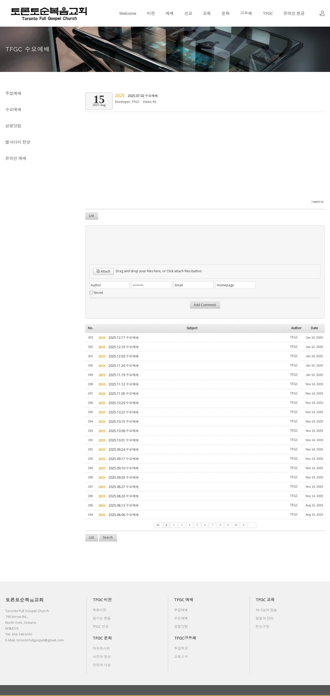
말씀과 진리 (264, 618)
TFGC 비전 (102, 599)
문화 (225, 13)
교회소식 (181, 656)
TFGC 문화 (102, 638)
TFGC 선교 (101, 626)
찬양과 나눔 (102, 664)
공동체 (246, 13)
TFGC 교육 (265, 599)
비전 (151, 13)
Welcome (127, 13)
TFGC (268, 13)
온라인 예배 (15, 158)
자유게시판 (101, 648)
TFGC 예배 (183, 599)
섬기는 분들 (102, 618)
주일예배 (13, 93)
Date (314, 328)
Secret (98, 292)
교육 (207, 13)
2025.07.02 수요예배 (143, 95)
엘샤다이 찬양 (17, 142)
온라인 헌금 (293, 13)
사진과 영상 (102, 656)
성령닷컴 (13, 125)
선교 (188, 13)
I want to (318, 201)
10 (235, 524)
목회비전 (99, 610)
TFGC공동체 (185, 638)
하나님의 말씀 (266, 610)
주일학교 (181, 648)
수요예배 (13, 109)
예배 (170, 13)
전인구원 (262, 626)
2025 (120, 95)
